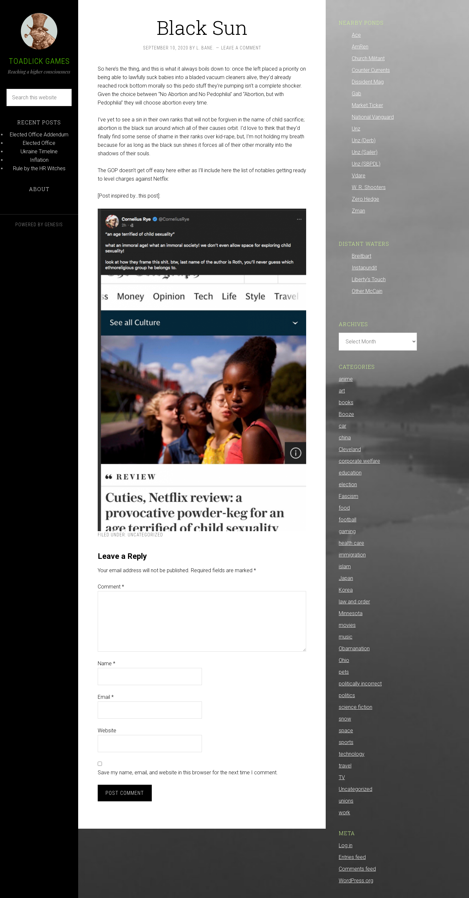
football (347, 520)
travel (345, 766)
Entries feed (352, 857)
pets (344, 672)
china (345, 438)
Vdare (358, 176)
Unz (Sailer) (364, 152)
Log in (345, 845)
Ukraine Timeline (39, 151)
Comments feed (357, 869)
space (346, 730)
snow (345, 719)
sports (346, 742)
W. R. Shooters (369, 187)
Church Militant (368, 58)
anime (346, 379)
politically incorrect (360, 684)
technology (351, 754)
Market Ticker (367, 105)
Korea (346, 590)
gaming (347, 531)
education (350, 473)
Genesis (54, 224)
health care (351, 543)
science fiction (355, 707)
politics (347, 695)
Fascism (348, 496)
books (346, 402)
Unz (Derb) (364, 140)
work (344, 812)
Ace (356, 35)
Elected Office (39, 143)
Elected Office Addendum (39, 134)
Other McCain (367, 291)
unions (346, 801)
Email (106, 697)
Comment (111, 587)
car (342, 426)
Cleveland (350, 449)
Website (107, 730)
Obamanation (354, 648)
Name (106, 663)
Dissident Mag (368, 82)
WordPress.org (356, 880)
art (342, 391)
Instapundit (364, 268)
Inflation (39, 160)
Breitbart (361, 256)
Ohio (344, 660)
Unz (356, 129)
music (345, 637)
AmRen (360, 47)
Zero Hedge (365, 199)
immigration (352, 555)
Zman (358, 211)
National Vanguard (373, 117)
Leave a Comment (241, 47)
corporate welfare (359, 461)
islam (345, 566)
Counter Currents (371, 70)
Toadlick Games (39, 61)
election (348, 484)
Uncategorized (145, 534)
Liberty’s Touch (369, 279)
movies (347, 625)
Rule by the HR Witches (39, 168)
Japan (346, 578)
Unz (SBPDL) (366, 164)
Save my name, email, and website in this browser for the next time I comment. (188, 772)
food (344, 508)
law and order (354, 602)
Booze (346, 414)
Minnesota (350, 613)
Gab (356, 93)
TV (342, 777)
